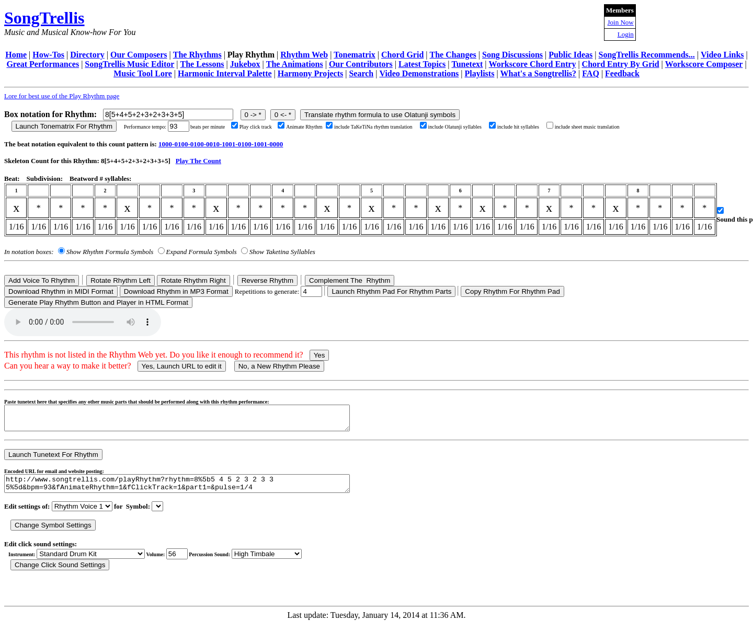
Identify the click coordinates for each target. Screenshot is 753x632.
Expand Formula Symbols (201, 252)
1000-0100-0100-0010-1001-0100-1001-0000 (220, 144)
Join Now (621, 22)
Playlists (479, 73)
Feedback (622, 73)
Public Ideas (570, 54)
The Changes (452, 54)
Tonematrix (354, 54)
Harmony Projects (310, 73)
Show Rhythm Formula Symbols (109, 252)
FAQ (590, 73)
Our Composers (138, 54)
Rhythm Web (304, 54)
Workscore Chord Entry (532, 64)
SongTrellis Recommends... (647, 54)
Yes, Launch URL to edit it (182, 366)
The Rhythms (197, 54)
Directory (87, 54)
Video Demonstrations (419, 73)
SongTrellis (44, 17)
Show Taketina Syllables (282, 252)
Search (361, 73)
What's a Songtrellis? (538, 73)
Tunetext (467, 64)
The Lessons (202, 64)
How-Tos (48, 54)
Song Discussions (512, 54)
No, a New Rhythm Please (279, 366)
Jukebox (245, 64)
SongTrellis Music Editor (129, 64)
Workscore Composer (704, 64)
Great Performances (42, 64)
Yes (319, 355)
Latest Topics (422, 64)
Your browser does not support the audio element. (82, 322)
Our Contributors (361, 64)
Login (626, 34)
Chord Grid (402, 54)
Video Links (722, 54)
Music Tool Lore (142, 73)
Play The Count (198, 161)
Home (16, 54)
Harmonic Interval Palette (225, 73)
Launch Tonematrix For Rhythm (64, 126)
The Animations (294, 64)
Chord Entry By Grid (620, 64)
